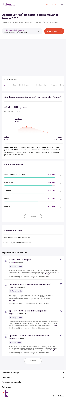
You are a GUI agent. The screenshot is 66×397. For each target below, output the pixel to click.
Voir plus (48, 274)
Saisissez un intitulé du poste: (14, 30)
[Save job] (61, 259)
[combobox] (20, 32)
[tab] (6, 86)
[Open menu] (62, 4)
